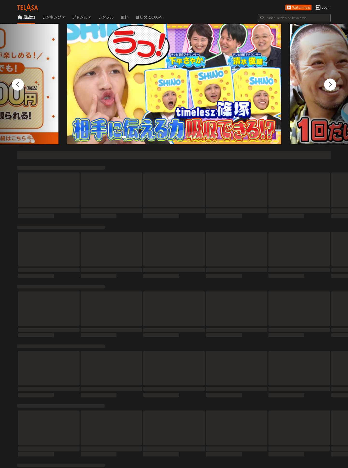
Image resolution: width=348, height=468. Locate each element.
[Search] (294, 18)
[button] (298, 8)
